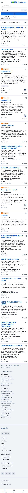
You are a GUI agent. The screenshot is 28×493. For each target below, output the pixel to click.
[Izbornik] (2, 2)
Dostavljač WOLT (6, 71)
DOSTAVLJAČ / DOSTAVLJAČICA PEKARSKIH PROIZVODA (11, 147)
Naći (14, 14)
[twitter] (9, 473)
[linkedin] (13, 473)
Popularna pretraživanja (7, 466)
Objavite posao (5, 459)
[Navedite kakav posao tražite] (14, 6)
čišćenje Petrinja (5, 381)
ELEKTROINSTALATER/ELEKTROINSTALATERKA (12, 237)
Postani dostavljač (7, 125)
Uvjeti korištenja (5, 481)
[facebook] (2, 473)
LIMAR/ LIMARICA (7, 49)
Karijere (3, 445)
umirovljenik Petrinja (6, 405)
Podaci (3, 443)
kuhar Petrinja (4, 407)
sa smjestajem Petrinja (6, 376)
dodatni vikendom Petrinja (7, 379)
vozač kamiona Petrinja (6, 401)
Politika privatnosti (6, 484)
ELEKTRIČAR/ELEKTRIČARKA (10, 168)
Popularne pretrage (7, 371)
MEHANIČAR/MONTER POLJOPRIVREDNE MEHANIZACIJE (8, 324)
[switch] (25, 22)
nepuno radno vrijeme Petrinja (8, 403)
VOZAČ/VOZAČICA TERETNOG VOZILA (11, 280)
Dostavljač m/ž (6, 100)
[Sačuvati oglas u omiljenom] (26, 27)
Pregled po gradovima (6, 417)
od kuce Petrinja (5, 385)
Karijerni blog (4, 468)
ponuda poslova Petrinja (6, 383)
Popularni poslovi (5, 415)
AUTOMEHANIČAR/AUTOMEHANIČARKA (12, 28)
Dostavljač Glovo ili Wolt (9, 190)
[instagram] (6, 473)
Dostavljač (4, 215)
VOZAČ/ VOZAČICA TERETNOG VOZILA (11, 303)
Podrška (3, 448)
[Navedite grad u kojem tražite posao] (14, 10)
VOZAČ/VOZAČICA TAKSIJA (10, 259)
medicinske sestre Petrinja (7, 409)
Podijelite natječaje (6, 457)
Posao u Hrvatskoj (6, 450)
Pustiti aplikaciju (23, 2)
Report (24, 45)
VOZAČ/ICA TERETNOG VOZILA (11, 346)
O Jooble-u (4, 441)
